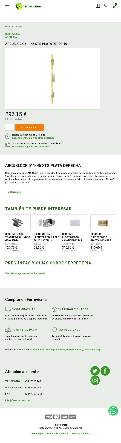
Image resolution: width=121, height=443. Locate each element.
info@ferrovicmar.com (17, 400)
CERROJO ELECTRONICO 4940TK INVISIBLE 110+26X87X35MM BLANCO (72, 237)
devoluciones (73, 349)
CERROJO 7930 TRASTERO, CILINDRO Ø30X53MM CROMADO (17, 237)
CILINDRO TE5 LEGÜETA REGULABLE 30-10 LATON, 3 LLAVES (46, 237)
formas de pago (92, 349)
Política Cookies (81, 433)
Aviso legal (37, 433)
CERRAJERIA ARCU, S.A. (12, 36)
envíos (61, 349)
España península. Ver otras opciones (33, 137)
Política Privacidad (57, 433)
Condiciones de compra (43, 349)
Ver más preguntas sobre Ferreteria (25, 273)
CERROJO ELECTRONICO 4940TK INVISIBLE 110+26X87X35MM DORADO (101, 237)
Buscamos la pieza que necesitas (31, 146)
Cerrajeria (15, 192)
